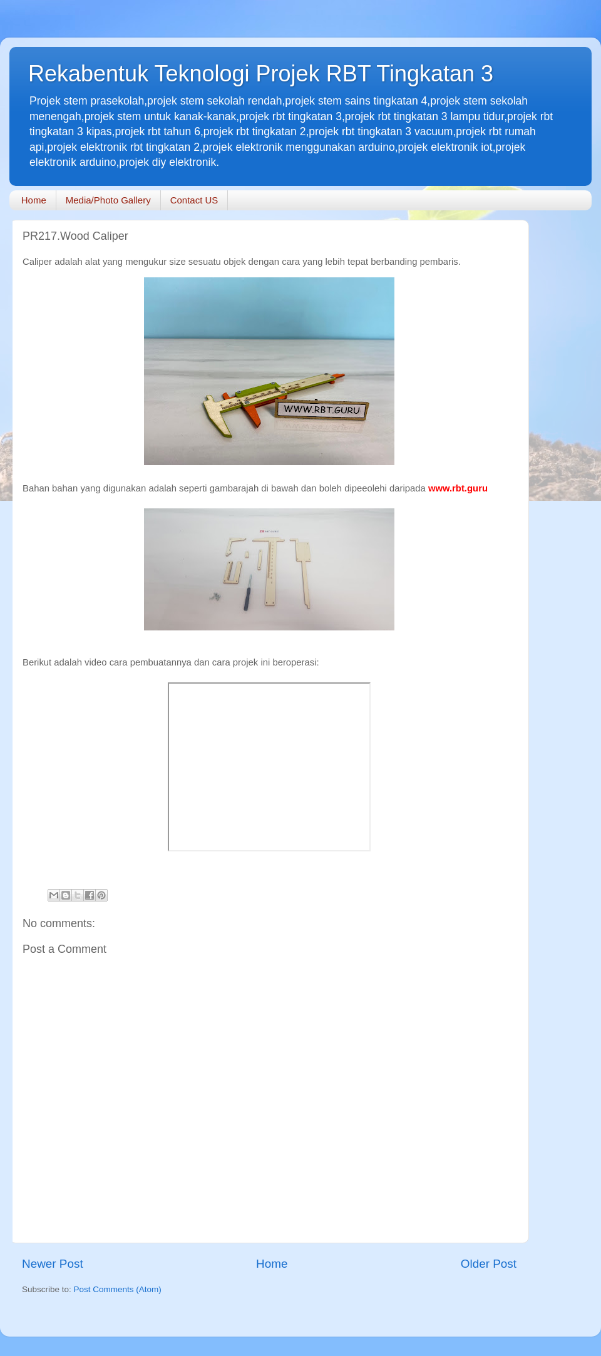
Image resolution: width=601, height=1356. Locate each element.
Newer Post (52, 1263)
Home (33, 200)
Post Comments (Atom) (118, 1289)
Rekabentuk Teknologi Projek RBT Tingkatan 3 (260, 73)
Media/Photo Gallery (108, 200)
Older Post (488, 1263)
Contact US (194, 200)
